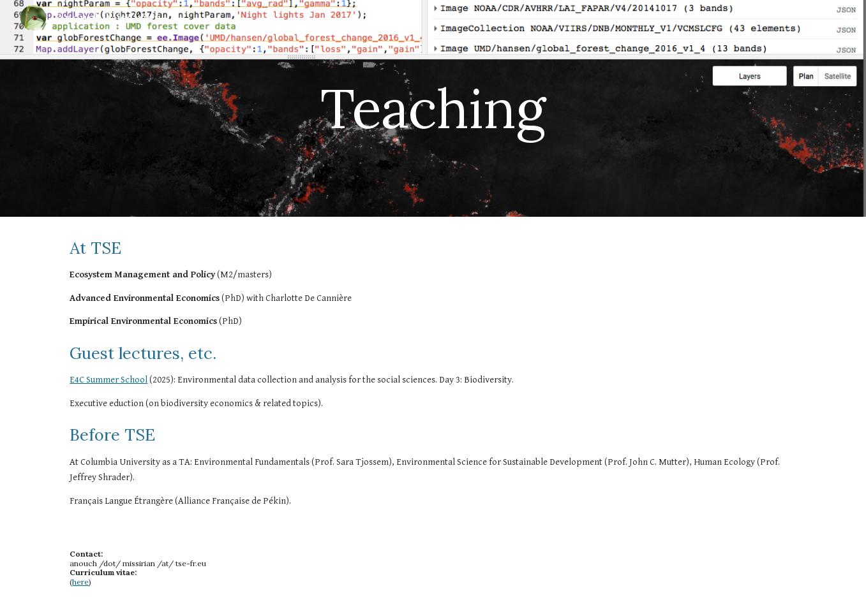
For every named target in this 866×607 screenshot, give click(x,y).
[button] (850, 18)
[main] (433, 108)
